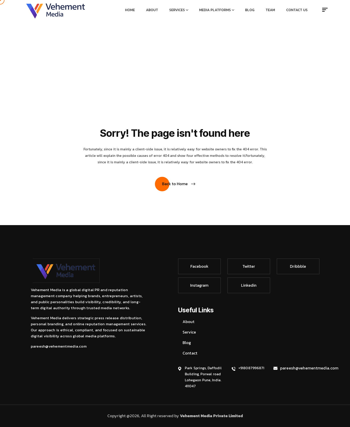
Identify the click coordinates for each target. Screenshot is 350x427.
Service (189, 332)
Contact (190, 353)
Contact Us (297, 9)
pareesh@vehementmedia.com (309, 368)
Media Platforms (215, 9)
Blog (249, 9)
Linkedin (248, 285)
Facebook (199, 266)
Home (130, 9)
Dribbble (298, 266)
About (152, 9)
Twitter (248, 266)
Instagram (199, 285)
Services (177, 9)
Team (270, 9)
